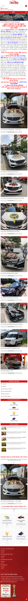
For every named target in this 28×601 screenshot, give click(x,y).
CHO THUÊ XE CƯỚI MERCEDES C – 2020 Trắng (11, 129)
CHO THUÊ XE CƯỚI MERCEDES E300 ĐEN (9, 273)
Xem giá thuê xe (11, 174)
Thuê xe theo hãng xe (6, 396)
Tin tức (2, 552)
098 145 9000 (10, 10)
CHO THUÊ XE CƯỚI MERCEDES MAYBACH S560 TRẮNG (12, 198)
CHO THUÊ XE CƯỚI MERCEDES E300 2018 (9, 171)
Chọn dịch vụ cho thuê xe (7, 388)
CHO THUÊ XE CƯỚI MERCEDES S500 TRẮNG (10, 231)
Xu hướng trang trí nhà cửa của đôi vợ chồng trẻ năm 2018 (17, 426)
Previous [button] (1, 484)
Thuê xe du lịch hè (5, 393)
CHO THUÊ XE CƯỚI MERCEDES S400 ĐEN (9, 297)
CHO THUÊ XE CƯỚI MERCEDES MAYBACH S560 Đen (12, 324)
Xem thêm (7, 526)
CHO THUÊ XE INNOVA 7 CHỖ (7, 370)
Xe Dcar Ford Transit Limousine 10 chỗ (10, 348)
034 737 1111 (4, 10)
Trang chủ (8, 17)
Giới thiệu (4, 386)
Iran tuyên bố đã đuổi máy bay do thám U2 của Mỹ (17, 442)
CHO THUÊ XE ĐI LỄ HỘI (6, 391)
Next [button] (26, 484)
